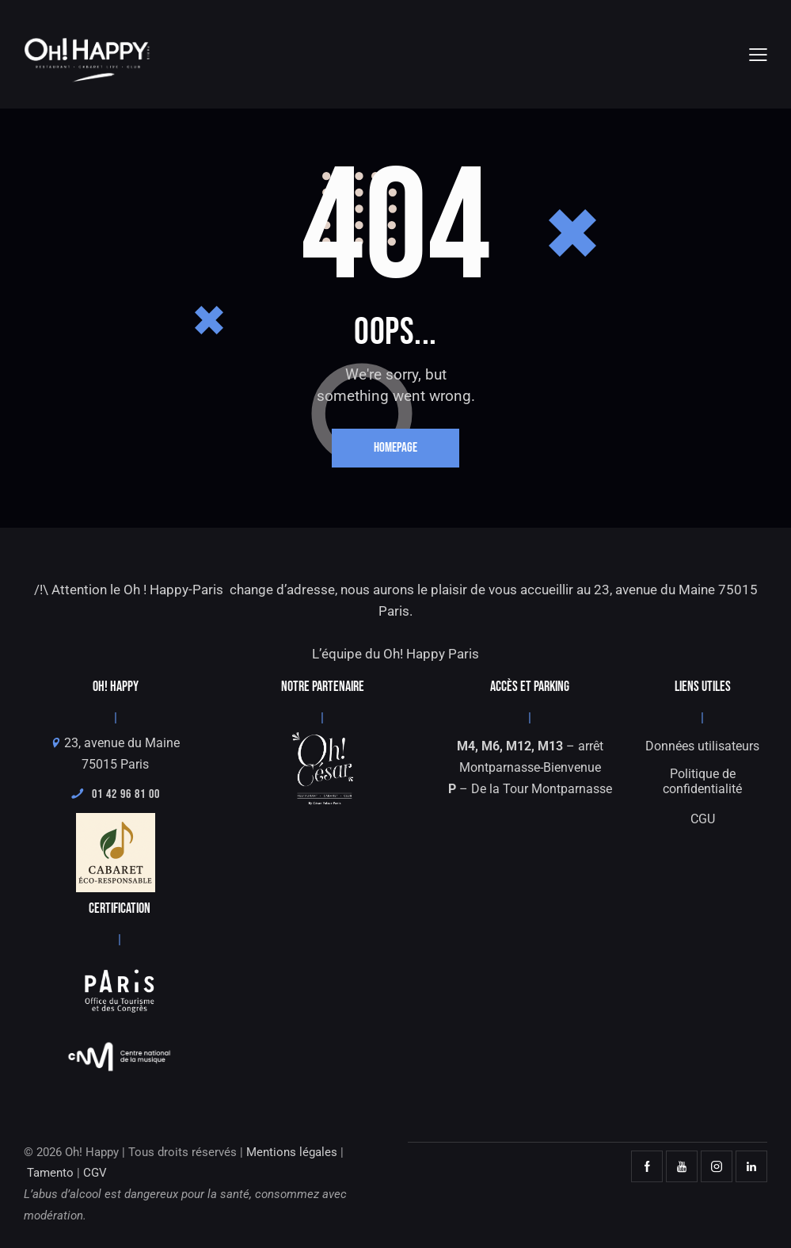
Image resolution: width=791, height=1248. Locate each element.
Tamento (50, 1173)
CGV (95, 1173)
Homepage (395, 448)
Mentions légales (291, 1152)
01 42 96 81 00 (115, 795)
